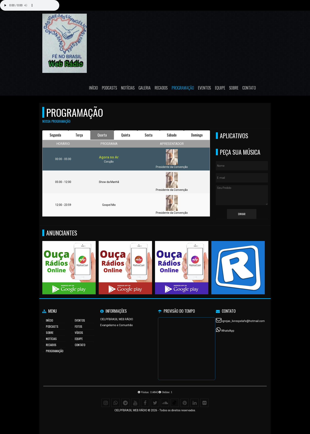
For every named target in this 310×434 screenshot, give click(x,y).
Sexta (148, 134)
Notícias (128, 88)
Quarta (102, 134)
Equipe (220, 88)
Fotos (78, 326)
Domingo (197, 134)
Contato (249, 88)
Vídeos (79, 332)
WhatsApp (227, 330)
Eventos (204, 88)
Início (93, 88)
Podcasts (109, 88)
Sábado (172, 134)
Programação (183, 88)
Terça (79, 134)
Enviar (241, 214)
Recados (161, 88)
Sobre (233, 88)
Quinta (125, 134)
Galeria (145, 88)
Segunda (55, 134)
